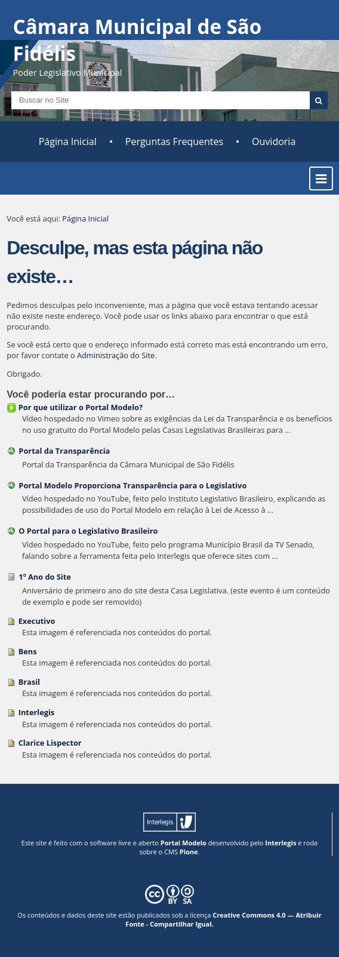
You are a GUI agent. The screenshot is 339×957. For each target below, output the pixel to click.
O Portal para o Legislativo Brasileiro (88, 530)
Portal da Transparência (64, 450)
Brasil (29, 681)
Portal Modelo (184, 842)
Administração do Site (116, 355)
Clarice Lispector (50, 742)
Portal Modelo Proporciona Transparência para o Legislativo (132, 485)
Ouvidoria (273, 141)
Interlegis (37, 712)
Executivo (37, 621)
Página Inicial (68, 141)
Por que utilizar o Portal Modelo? (81, 407)
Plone (189, 851)
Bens (28, 651)
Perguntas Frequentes (174, 141)
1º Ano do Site (45, 576)
